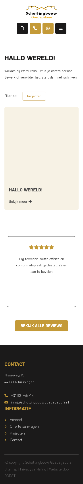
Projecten (34, 96)
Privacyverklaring (33, 469)
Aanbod (16, 420)
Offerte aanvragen (24, 426)
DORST (9, 476)
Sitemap (10, 469)
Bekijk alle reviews (41, 325)
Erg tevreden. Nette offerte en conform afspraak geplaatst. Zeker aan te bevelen (41, 258)
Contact (16, 440)
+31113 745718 (19, 395)
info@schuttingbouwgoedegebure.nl (36, 402)
